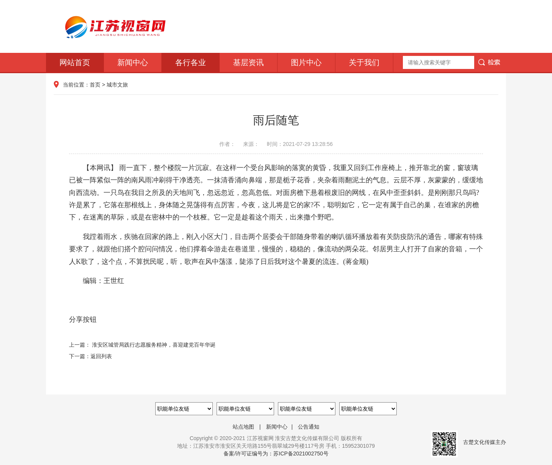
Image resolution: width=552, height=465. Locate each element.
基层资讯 (248, 62)
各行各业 (190, 62)
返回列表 (101, 356)
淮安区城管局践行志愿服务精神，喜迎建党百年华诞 (153, 345)
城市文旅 (117, 85)
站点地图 (243, 427)
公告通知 (308, 427)
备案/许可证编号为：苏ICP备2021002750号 (275, 453)
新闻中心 (132, 62)
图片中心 (306, 62)
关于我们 (364, 62)
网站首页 (74, 62)
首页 (95, 85)
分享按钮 (83, 319)
